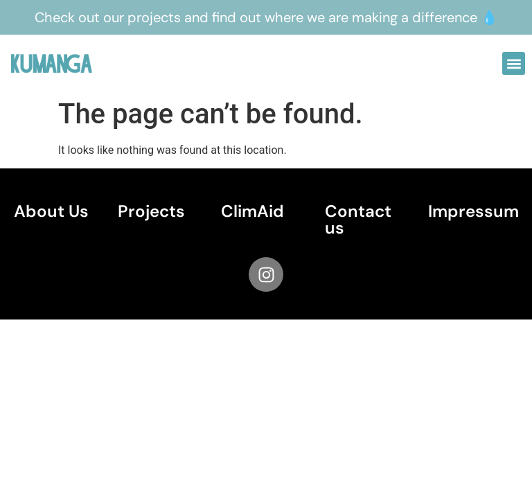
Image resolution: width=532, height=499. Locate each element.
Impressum (473, 211)
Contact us (358, 219)
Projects (151, 211)
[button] (513, 63)
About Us (51, 211)
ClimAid (252, 211)
